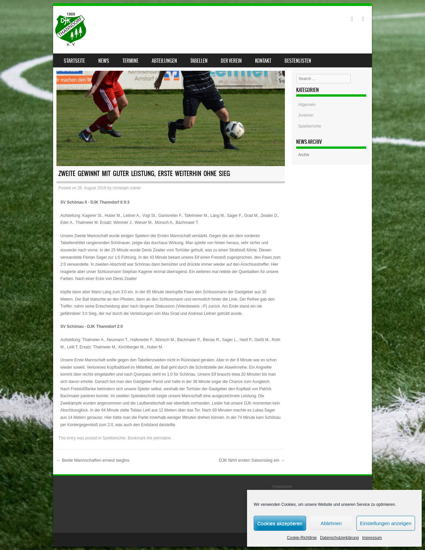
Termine (130, 60)
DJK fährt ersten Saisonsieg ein (252, 460)
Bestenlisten (298, 60)
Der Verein (231, 60)
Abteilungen (164, 60)
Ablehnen (331, 523)
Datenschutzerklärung (339, 537)
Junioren (305, 115)
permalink (162, 438)
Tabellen (199, 60)
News (103, 60)
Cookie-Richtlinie (302, 537)
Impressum (372, 537)
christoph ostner (127, 188)
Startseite (74, 60)
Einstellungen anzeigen (385, 523)
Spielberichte (114, 438)
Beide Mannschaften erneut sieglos (92, 460)
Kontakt (263, 60)
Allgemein (307, 104)
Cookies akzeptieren (279, 523)
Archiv (303, 154)
